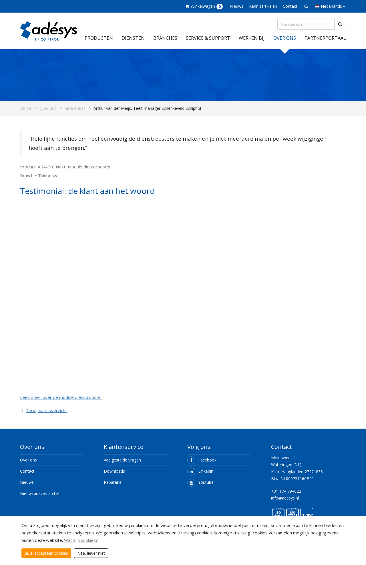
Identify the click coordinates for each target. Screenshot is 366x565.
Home (25, 108)
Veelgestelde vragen (122, 460)
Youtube (200, 482)
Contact (290, 6)
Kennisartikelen (263, 6)
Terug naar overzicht (43, 410)
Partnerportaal (325, 38)
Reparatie (113, 482)
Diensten (133, 38)
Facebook (201, 460)
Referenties (74, 108)
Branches (165, 38)
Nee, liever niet (91, 553)
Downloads (114, 471)
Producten (99, 38)
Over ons (284, 38)
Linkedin (200, 471)
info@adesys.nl (285, 498)
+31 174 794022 (286, 491)
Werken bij (252, 38)
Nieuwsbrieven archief (40, 493)
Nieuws (236, 6)
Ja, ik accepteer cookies (46, 553)
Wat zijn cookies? (81, 540)
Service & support (208, 38)
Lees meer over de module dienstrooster (61, 397)
